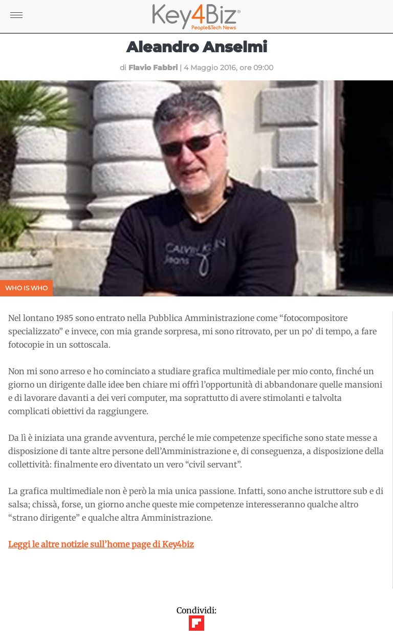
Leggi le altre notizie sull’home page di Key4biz (101, 544)
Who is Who (26, 288)
